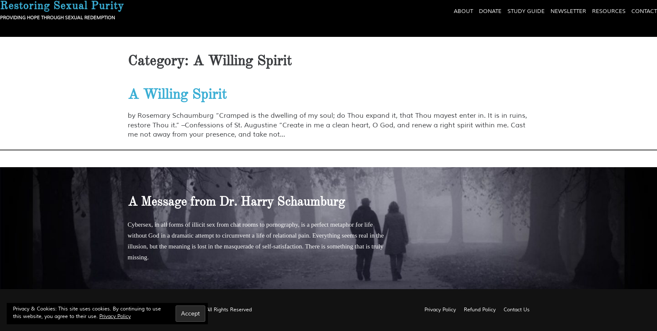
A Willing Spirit (177, 94)
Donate (490, 11)
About (463, 11)
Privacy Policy (115, 316)
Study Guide (526, 11)
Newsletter (568, 11)
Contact (644, 11)
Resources (609, 11)
